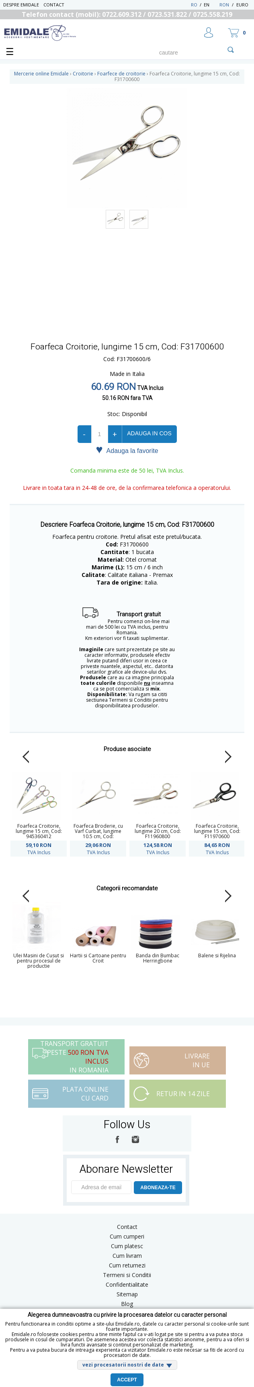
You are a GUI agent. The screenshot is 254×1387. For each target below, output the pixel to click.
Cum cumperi (127, 1236)
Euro (242, 5)
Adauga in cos (149, 433)
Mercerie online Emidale (41, 73)
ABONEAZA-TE (157, 1187)
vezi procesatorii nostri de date (123, 1364)
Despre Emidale (21, 5)
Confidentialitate (127, 1284)
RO (194, 5)
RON (224, 5)
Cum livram (127, 1255)
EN (211, 5)
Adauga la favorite (127, 450)
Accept (127, 1380)
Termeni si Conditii (127, 1275)
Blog (127, 1304)
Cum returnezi (127, 1265)
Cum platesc (127, 1246)
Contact (53, 5)
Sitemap (127, 1294)
